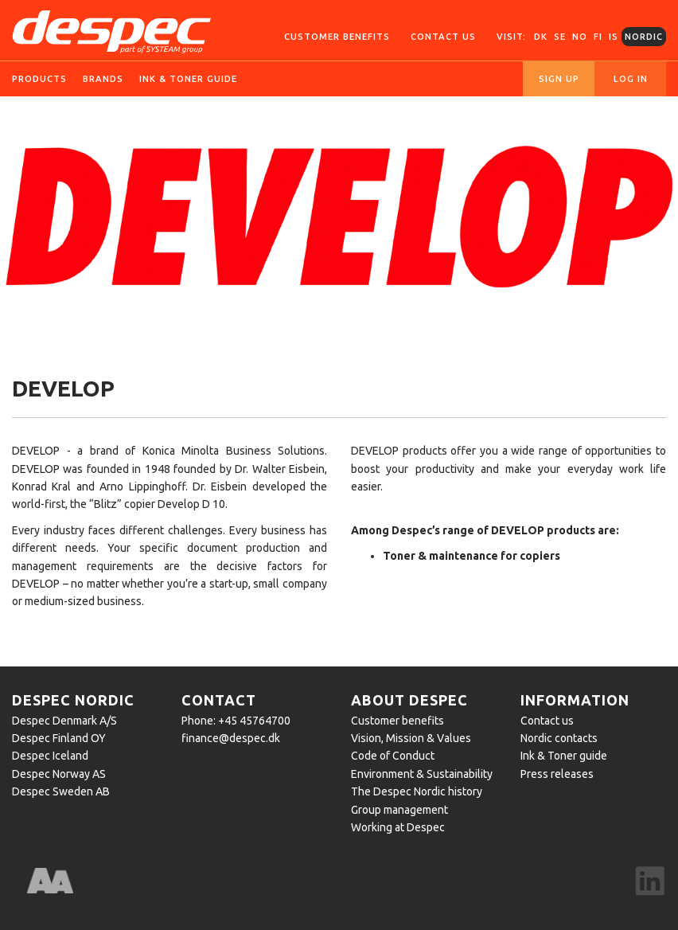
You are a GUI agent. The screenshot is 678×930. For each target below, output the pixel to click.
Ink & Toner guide (563, 755)
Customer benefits (397, 720)
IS (613, 36)
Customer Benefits (337, 36)
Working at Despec (398, 827)
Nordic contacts (559, 738)
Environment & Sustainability (422, 774)
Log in (631, 79)
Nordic (644, 36)
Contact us (443, 36)
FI (598, 36)
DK (540, 36)
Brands (103, 79)
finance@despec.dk (230, 738)
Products (39, 79)
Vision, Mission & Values (411, 738)
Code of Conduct (392, 755)
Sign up (559, 79)
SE (560, 36)
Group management (399, 809)
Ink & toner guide (188, 79)
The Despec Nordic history (416, 791)
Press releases (557, 774)
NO (579, 36)
